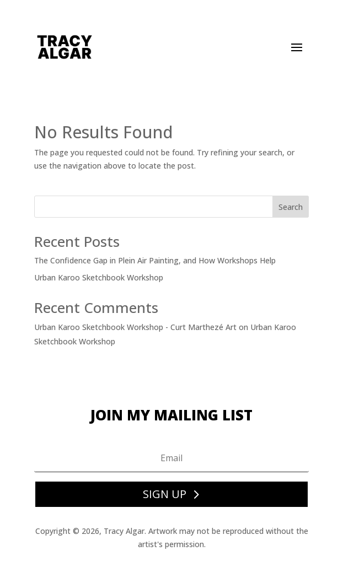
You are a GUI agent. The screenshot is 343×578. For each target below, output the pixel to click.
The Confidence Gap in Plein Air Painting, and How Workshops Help (155, 260)
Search (290, 207)
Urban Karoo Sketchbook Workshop (98, 277)
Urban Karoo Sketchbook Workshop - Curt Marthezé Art (135, 327)
